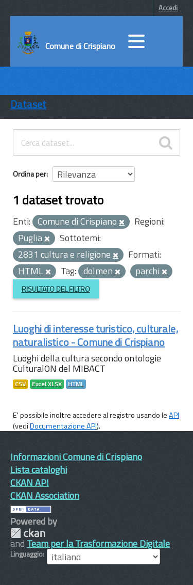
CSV (20, 384)
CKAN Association (44, 495)
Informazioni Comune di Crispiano (76, 457)
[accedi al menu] (136, 41)
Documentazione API (63, 426)
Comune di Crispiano (80, 46)
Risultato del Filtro (56, 288)
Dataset (28, 104)
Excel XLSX (47, 384)
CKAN (27, 533)
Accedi (168, 8)
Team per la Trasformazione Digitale (98, 543)
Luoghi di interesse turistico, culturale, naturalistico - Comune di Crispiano (95, 335)
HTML (76, 384)
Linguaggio (26, 554)
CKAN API (29, 482)
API (174, 415)
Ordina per (29, 173)
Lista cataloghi (38, 470)
